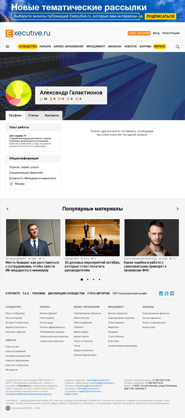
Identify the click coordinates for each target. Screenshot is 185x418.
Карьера (45, 46)
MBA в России (81, 318)
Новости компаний (16, 351)
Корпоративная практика (140, 259)
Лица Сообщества (15, 313)
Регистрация (170, 33)
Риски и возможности (154, 322)
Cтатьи (33, 115)
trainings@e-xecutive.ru (102, 383)
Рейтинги (79, 327)
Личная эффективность (52, 327)
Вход (156, 33)
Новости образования (17, 360)
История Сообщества (17, 322)
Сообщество (28, 46)
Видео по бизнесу (83, 350)
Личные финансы (151, 318)
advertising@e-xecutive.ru (88, 385)
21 (43, 259)
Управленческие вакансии (54, 336)
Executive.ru (24, 385)
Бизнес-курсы (81, 332)
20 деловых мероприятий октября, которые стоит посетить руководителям (92, 266)
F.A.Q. (26, 293)
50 (43, 99)
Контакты (52, 115)
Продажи (113, 332)
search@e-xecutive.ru (98, 380)
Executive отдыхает (16, 332)
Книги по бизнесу (83, 341)
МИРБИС (159, 46)
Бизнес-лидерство (118, 313)
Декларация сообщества (66, 293)
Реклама (38, 293)
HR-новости (12, 370)
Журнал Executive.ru (16, 327)
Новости (130, 46)
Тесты (77, 346)
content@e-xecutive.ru (88, 388)
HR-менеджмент (16, 259)
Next (177, 209)
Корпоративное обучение (87, 313)
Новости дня (12, 346)
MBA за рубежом (83, 322)
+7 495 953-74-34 (161, 380)
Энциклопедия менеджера (122, 346)
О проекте (13, 293)
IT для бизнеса (116, 336)
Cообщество (13, 307)
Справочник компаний (52, 341)
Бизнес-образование (68, 46)
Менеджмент (95, 46)
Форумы (145, 46)
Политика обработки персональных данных (29, 394)
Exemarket (113, 341)
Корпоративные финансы (155, 313)
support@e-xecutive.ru (89, 391)
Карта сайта (71, 394)
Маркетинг (72, 259)
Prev (7, 209)
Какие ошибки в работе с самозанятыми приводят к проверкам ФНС (145, 266)
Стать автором (139, 33)
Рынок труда (46, 322)
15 (174, 259)
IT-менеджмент (116, 322)
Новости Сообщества (17, 365)
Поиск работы (47, 318)
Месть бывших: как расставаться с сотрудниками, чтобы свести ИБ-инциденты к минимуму (32, 266)
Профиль (15, 115)
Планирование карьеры (52, 332)
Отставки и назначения (18, 356)
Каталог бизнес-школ (85, 355)
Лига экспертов (14, 318)
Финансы (114, 46)
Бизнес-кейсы (81, 336)
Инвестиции (148, 327)
